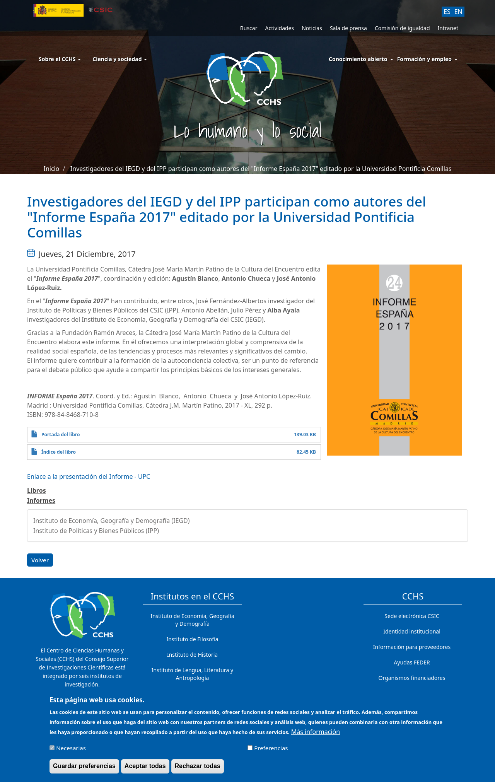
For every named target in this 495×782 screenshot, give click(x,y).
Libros (36, 490)
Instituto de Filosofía (192, 639)
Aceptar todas (145, 769)
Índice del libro (58, 452)
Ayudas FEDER (412, 662)
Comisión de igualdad (402, 28)
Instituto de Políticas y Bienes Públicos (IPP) (96, 530)
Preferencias (271, 751)
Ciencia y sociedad (119, 59)
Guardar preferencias (84, 769)
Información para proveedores (412, 647)
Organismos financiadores (412, 677)
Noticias (312, 28)
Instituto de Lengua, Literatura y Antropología (192, 673)
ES (447, 11)
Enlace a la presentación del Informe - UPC (88, 476)
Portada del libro (60, 434)
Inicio (51, 168)
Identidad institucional (411, 631)
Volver (40, 560)
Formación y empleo (424, 59)
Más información (315, 735)
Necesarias (71, 751)
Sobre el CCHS (60, 59)
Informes (41, 500)
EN (458, 11)
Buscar (249, 28)
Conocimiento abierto (358, 59)
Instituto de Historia (192, 654)
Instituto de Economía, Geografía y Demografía (192, 619)
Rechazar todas (197, 769)
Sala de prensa (348, 28)
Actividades (279, 28)
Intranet (448, 28)
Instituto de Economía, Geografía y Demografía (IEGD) (111, 520)
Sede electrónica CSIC (411, 616)
